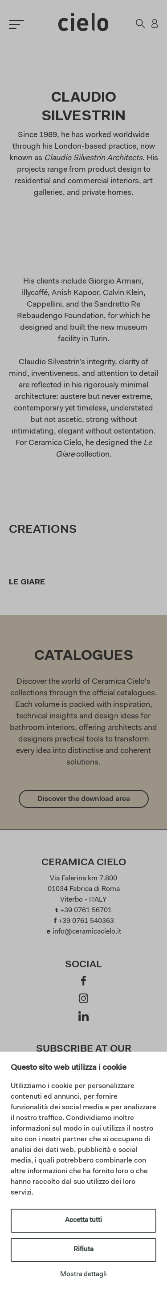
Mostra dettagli (83, 1274)
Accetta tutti (83, 1220)
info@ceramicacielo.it (87, 931)
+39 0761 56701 (86, 910)
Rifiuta (83, 1249)
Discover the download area (83, 799)
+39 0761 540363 (86, 921)
